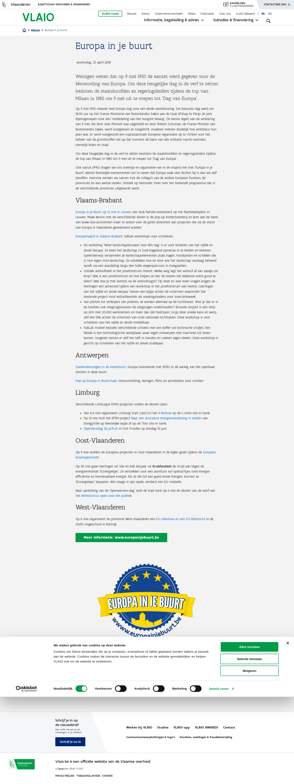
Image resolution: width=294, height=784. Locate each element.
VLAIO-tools (110, 14)
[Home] (24, 30)
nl (263, 14)
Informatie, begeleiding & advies (171, 19)
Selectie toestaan (249, 746)
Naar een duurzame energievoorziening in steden (173, 450)
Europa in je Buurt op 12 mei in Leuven (106, 217)
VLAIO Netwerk (245, 14)
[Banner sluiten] (287, 730)
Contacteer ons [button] (275, 3)
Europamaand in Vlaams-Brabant (101, 243)
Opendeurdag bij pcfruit (102, 461)
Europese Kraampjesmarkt (96, 491)
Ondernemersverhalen (169, 14)
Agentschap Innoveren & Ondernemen (64, 4)
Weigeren (249, 758)
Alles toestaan (249, 734)
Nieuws (131, 14)
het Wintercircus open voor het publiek (120, 531)
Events (145, 14)
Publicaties (207, 14)
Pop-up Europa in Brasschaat (98, 407)
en (270, 14)
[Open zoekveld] (268, 20)
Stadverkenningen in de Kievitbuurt (103, 392)
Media (191, 14)
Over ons (225, 14)
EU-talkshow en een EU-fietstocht (188, 555)
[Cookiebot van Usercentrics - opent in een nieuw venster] (26, 776)
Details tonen (219, 776)
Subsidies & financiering (233, 19)
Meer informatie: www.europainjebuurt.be (121, 574)
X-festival (170, 439)
